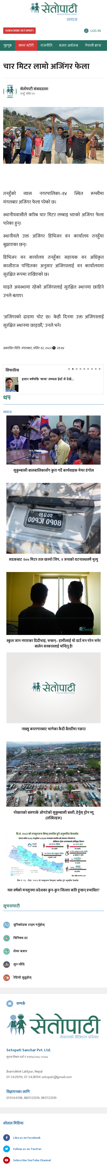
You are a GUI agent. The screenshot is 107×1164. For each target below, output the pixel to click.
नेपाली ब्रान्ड (93, 45)
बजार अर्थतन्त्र (68, 45)
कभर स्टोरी (26, 45)
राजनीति (46, 45)
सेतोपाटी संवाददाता (34, 89)
